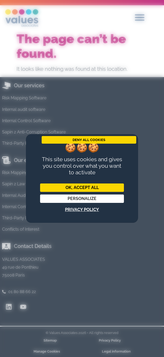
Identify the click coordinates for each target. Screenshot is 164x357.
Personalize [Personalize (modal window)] (82, 198)
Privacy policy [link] (82, 209)
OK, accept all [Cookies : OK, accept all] (82, 187)
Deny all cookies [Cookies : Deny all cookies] (89, 140)
